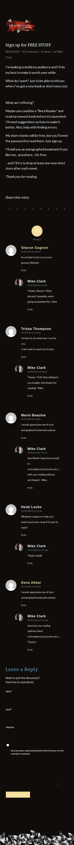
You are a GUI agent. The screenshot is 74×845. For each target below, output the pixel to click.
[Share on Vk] (49, 208)
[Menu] (21, 26)
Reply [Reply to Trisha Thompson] (23, 357)
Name (9, 691)
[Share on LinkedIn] (33, 208)
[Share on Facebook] (10, 208)
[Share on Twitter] (17, 208)
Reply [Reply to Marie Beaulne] (23, 438)
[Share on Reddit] (56, 208)
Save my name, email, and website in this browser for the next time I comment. (37, 752)
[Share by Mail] (64, 208)
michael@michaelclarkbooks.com (45, 469)
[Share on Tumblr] (41, 208)
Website (10, 727)
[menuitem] (10, 26)
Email (9, 709)
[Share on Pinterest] (25, 208)
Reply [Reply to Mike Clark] (30, 309)
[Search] (10, 26)
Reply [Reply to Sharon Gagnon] (23, 270)
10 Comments (30, 51)
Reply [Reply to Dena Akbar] (23, 605)
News (47, 51)
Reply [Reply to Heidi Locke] (23, 535)
